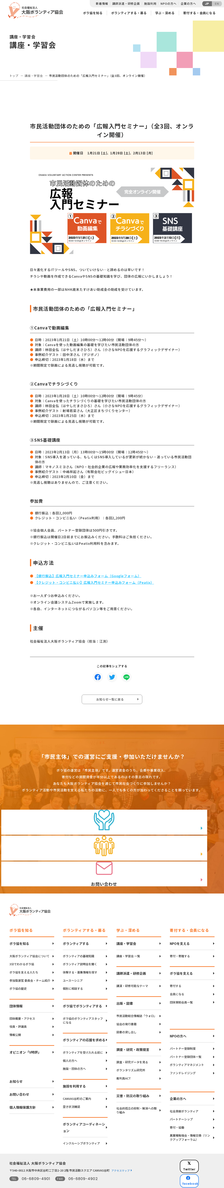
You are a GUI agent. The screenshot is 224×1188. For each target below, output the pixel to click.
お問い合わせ (19, 1080)
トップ (14, 76)
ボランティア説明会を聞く (80, 950)
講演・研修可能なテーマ (132, 972)
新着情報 (102, 3)
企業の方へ (188, 3)
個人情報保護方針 (22, 1093)
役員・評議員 (18, 1013)
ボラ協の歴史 (18, 975)
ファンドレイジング (183, 1059)
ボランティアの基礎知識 (78, 942)
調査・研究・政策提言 (132, 1035)
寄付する (175, 972)
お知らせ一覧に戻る (111, 700)
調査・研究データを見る (132, 1048)
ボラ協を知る (92, 13)
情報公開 (15, 1021)
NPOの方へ (168, 3)
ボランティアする (76, 929)
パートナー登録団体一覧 (185, 1043)
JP (207, 4)
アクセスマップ (120, 1156)
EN (217, 4)
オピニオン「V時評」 (25, 1038)
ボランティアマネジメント (187, 1051)
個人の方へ (70, 1047)
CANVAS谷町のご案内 (77, 1085)
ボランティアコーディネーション (84, 1113)
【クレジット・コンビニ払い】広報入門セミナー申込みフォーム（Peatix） (94, 582)
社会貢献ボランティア (184, 1097)
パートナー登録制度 (183, 1035)
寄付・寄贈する (180, 942)
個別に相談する (73, 975)
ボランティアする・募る (129, 13)
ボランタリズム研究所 (130, 1057)
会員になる (177, 980)
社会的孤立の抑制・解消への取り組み (136, 1097)
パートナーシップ (181, 1105)
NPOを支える (180, 929)
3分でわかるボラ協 (21, 950)
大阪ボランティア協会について (29, 942)
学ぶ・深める (165, 13)
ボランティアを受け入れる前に (83, 1039)
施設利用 (150, 3)
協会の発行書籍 (126, 1010)
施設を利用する (74, 1072)
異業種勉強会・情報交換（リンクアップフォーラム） (190, 1124)
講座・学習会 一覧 (128, 942)
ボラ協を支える (181, 959)
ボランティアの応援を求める (84, 1026)
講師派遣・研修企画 (126, 3)
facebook (200, 1160)
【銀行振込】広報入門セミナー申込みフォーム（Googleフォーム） (88, 575)
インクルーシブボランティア (81, 1129)
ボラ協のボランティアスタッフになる (83, 1007)
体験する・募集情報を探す (80, 959)
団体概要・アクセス (22, 1005)
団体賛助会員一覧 (181, 989)
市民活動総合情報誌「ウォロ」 (136, 1002)
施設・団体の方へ (74, 1055)
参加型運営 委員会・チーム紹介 (29, 967)
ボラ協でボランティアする (82, 992)
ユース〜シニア (73, 967)
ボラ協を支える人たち (23, 959)
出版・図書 (124, 989)
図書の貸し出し (126, 1018)
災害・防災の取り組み (132, 1081)
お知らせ (16, 1067)
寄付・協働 (177, 1114)
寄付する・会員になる (199, 13)
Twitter (200, 1150)
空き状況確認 (71, 1093)
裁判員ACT (123, 1065)
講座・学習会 (34, 76)
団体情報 (16, 992)
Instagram (200, 1170)
